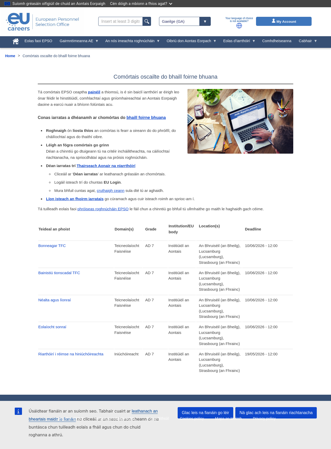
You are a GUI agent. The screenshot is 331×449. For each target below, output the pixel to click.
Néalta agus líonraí (54, 300)
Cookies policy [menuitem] (192, 418)
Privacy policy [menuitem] (264, 418)
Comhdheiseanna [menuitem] (276, 41)
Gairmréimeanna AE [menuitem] (77, 42)
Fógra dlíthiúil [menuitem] (157, 418)
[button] (239, 26)
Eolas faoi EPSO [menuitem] (38, 41)
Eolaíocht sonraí (52, 327)
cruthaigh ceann (110, 190)
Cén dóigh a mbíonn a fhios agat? (141, 3)
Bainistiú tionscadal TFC (59, 273)
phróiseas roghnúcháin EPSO (103, 209)
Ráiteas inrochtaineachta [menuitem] (114, 418)
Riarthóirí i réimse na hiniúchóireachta (70, 354)
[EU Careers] (42, 21)
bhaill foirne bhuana (146, 117)
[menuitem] (16, 40)
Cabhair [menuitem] (306, 42)
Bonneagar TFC (52, 245)
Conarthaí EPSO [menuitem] (69, 418)
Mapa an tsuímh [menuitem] (228, 418)
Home (10, 56)
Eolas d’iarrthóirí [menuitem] (238, 42)
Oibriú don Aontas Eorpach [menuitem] (190, 42)
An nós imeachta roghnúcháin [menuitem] (131, 42)
